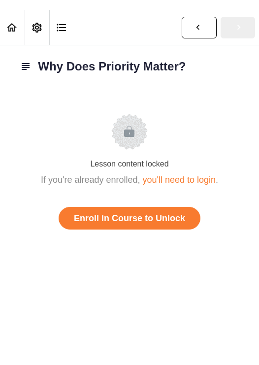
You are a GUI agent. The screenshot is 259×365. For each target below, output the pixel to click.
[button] (12, 27)
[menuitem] (37, 27)
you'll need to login (179, 180)
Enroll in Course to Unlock (129, 218)
